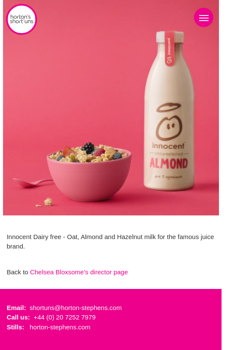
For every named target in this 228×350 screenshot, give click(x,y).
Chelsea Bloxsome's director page (79, 272)
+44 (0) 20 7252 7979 (65, 317)
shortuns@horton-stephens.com (76, 307)
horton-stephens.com (60, 327)
